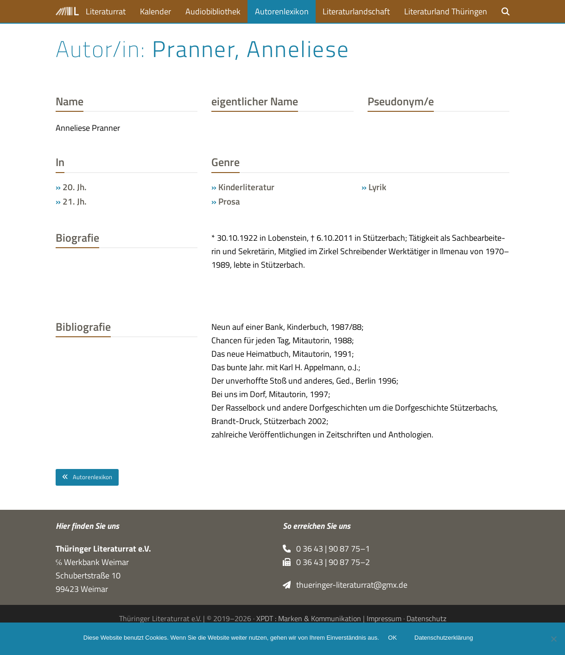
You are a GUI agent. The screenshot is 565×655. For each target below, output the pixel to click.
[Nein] (553, 639)
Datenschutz (426, 618)
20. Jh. (75, 186)
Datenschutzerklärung (446, 639)
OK (394, 639)
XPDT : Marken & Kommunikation (308, 618)
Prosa (229, 201)
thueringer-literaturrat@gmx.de (345, 584)
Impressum (384, 618)
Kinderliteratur (246, 186)
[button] (506, 11)
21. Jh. (75, 201)
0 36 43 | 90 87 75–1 (326, 548)
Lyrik (377, 186)
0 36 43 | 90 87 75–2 (326, 562)
